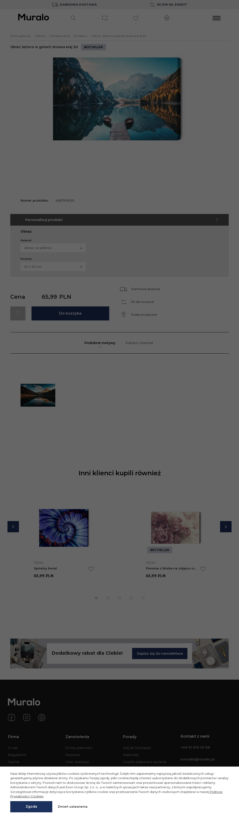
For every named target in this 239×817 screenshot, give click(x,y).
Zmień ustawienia (73, 806)
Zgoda (31, 806)
